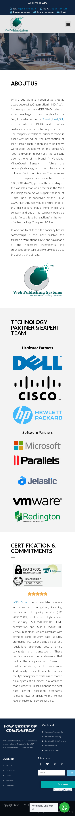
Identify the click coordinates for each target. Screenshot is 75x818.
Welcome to (37, 2)
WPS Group (20, 602)
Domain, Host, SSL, (53, 119)
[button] (68, 24)
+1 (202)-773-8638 (27, 9)
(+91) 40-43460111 (58, 9)
